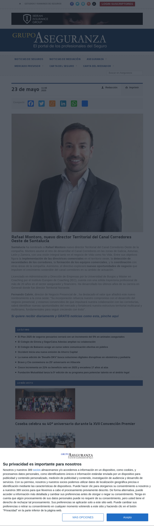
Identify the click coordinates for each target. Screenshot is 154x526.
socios (37, 470)
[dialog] (77, 487)
